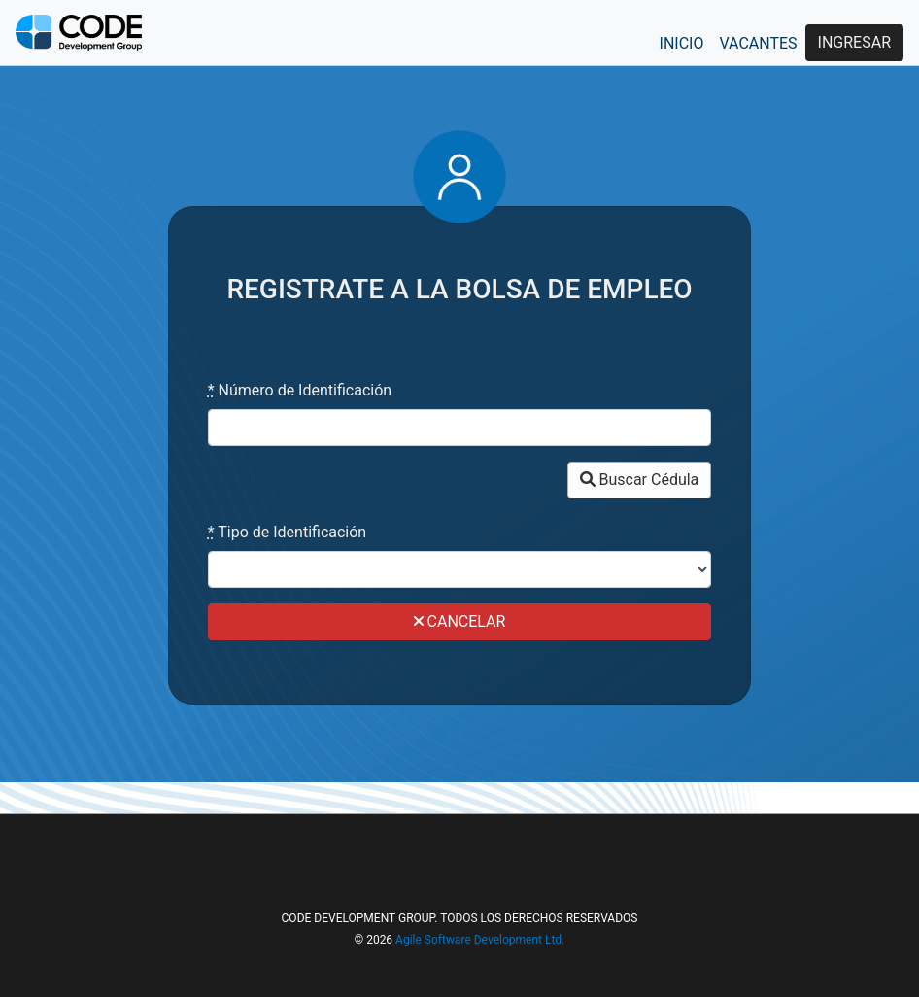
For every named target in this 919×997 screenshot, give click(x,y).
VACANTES (758, 43)
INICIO (682, 43)
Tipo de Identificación (287, 532)
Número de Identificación (299, 390)
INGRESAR (854, 42)
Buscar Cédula (639, 479)
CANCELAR (460, 621)
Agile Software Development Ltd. (479, 939)
